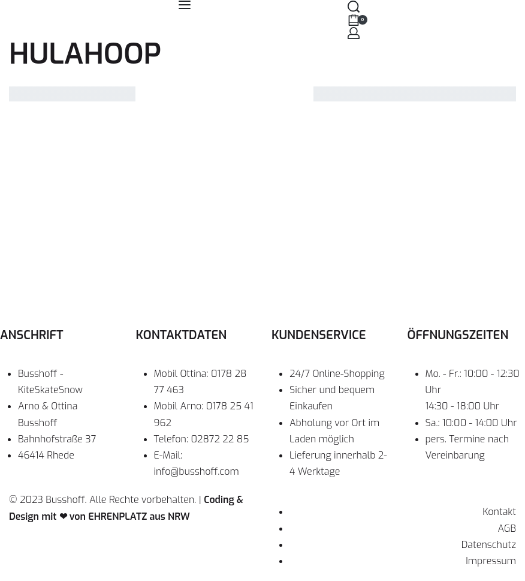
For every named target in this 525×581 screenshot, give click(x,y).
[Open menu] (184, 5)
